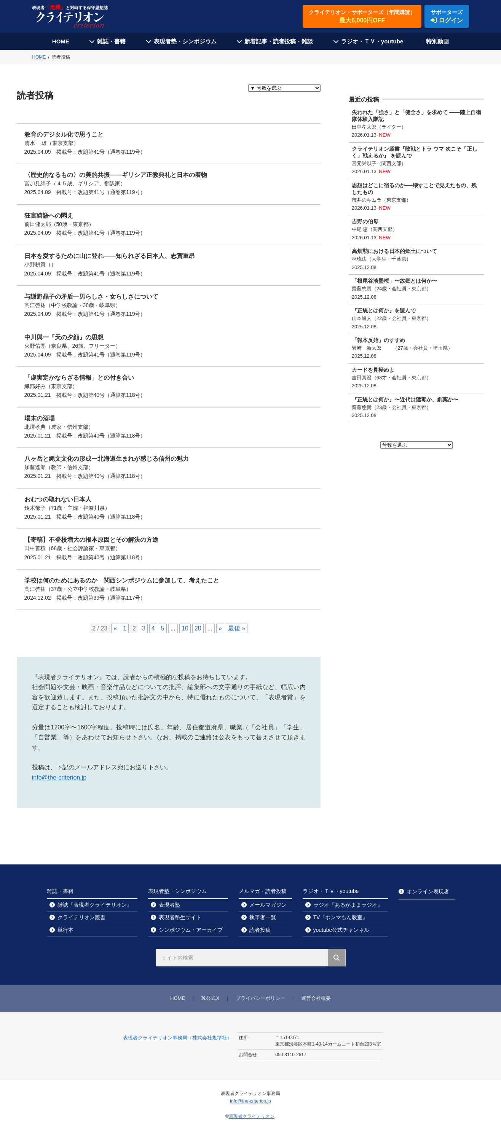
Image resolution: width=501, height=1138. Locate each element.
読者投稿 (260, 930)
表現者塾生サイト (180, 917)
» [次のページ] (220, 628)
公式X (210, 998)
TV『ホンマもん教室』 (340, 917)
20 (198, 628)
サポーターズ (447, 16)
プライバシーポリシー (260, 998)
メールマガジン (268, 905)
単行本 (65, 930)
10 (185, 628)
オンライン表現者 (428, 891)
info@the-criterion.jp (59, 777)
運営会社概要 (316, 998)
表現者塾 (169, 905)
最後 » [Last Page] (236, 628)
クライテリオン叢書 (81, 917)
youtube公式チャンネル (341, 930)
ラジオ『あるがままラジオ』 (348, 905)
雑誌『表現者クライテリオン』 (94, 905)
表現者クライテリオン (251, 1116)
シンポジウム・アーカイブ (191, 930)
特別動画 (437, 41)
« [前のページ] (115, 628)
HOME (60, 41)
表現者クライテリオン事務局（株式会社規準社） (177, 1038)
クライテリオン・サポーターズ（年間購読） (362, 16)
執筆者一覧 (262, 917)
